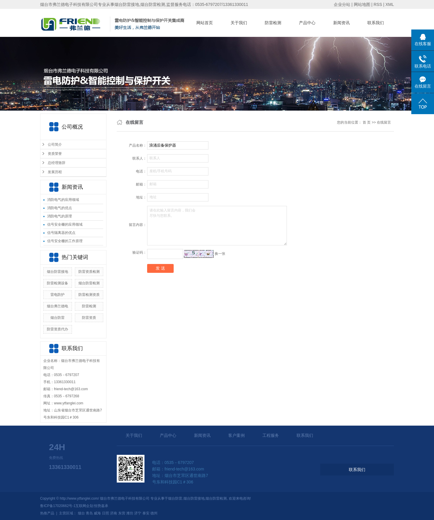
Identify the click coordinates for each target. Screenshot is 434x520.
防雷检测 (273, 22)
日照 (105, 513)
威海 (97, 513)
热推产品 (47, 513)
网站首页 (204, 22)
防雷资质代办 (57, 329)
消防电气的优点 (59, 208)
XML (389, 4)
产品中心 (307, 22)
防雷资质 (89, 318)
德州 (153, 513)
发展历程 (55, 172)
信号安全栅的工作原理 (65, 241)
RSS (378, 4)
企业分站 (342, 4)
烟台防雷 (57, 318)
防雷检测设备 (57, 283)
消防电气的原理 (59, 216)
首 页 (367, 122)
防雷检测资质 (89, 295)
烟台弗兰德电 (57, 306)
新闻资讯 (341, 22)
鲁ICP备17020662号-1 (57, 506)
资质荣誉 (55, 154)
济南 (113, 513)
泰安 (145, 513)
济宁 (137, 513)
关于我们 (239, 22)
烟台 (81, 513)
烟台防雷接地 (57, 272)
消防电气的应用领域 (63, 200)
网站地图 (362, 4)
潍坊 (129, 513)
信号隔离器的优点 (61, 233)
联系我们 (375, 22)
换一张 (220, 254)
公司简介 (55, 144)
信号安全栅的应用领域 (65, 224)
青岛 (89, 513)
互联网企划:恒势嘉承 (91, 506)
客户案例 (236, 435)
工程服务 (270, 435)
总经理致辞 (56, 163)
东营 (121, 513)
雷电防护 (57, 295)
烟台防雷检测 (89, 283)
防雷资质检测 (89, 272)
